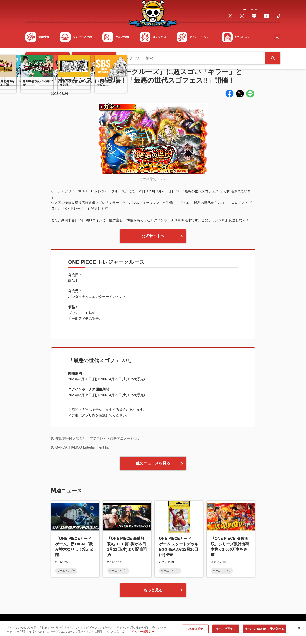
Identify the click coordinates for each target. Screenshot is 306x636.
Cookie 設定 (195, 630)
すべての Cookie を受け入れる (264, 630)
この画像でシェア (153, 179)
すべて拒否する (225, 630)
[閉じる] (299, 630)
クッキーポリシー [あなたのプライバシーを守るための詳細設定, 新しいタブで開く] (143, 633)
